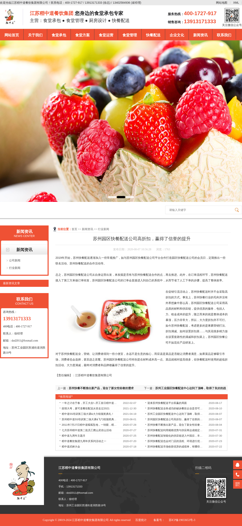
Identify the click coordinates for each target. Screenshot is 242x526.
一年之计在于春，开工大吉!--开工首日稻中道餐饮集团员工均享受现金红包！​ (106, 402)
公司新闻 (14, 260)
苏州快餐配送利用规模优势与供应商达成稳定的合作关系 (180, 430)
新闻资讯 (200, 35)
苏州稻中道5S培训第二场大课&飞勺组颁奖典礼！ (90, 419)
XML (236, 2)
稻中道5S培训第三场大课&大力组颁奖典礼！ (88, 413)
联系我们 (224, 35)
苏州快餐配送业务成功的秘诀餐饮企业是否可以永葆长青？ (181, 408)
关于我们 (35, 35)
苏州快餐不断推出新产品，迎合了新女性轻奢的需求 (101, 388)
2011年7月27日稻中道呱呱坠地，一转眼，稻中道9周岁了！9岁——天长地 (105, 424)
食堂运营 (106, 35)
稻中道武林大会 (71, 446)
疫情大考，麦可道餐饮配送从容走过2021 (86, 408)
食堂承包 (59, 35)
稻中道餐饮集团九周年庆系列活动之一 (84, 441)
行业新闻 (14, 267)
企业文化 (177, 35)
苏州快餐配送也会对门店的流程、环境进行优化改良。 (178, 441)
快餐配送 (153, 35)
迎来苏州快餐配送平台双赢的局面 (167, 402)
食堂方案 (82, 35)
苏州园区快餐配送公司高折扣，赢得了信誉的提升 (176, 419)
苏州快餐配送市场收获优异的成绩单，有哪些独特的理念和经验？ (185, 446)
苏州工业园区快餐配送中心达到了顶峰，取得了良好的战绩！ (182, 413)
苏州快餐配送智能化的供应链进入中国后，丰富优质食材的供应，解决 (188, 435)
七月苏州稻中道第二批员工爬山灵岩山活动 (87, 430)
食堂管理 (129, 35)
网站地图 (221, 2)
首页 (74, 229)
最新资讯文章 (11, 283)
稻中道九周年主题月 (73, 435)
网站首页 (11, 35)
